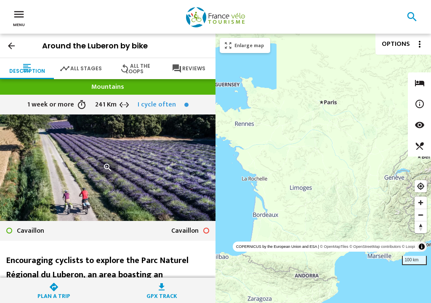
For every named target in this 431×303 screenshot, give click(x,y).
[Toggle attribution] (422, 247)
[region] (323, 168)
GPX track (161, 295)
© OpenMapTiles (334, 247)
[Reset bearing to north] (421, 227)
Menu (19, 17)
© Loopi (408, 247)
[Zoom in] (421, 203)
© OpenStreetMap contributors (375, 247)
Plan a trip (53, 295)
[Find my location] (421, 186)
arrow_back (11, 46)
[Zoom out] (421, 215)
